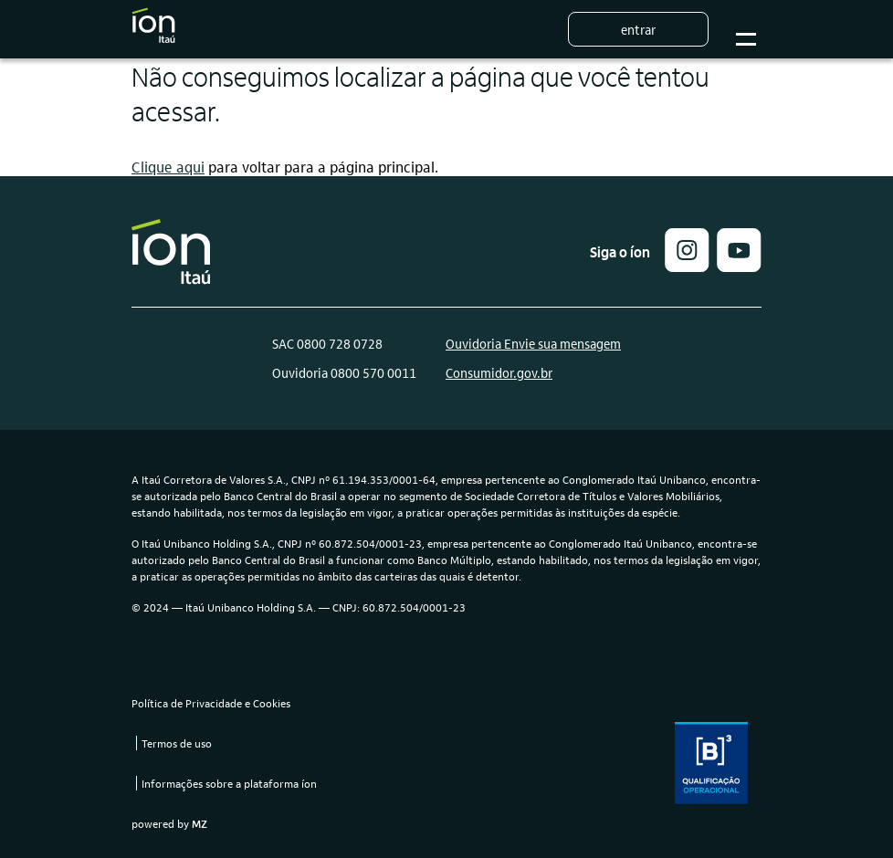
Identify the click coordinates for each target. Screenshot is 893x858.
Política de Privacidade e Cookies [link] (210, 703)
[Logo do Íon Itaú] (153, 29)
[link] (739, 266)
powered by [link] (169, 823)
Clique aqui (168, 166)
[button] (687, 266)
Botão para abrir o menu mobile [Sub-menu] (743, 30)
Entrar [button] (638, 29)
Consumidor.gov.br (499, 372)
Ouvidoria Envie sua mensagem (533, 343)
